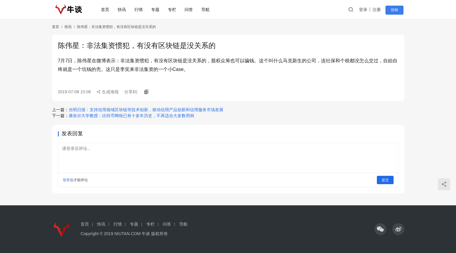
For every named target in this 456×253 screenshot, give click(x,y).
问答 (190, 9)
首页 (106, 9)
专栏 (173, 9)
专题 (157, 9)
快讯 (123, 9)
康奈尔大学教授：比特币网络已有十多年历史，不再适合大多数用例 (131, 115)
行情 (140, 9)
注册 (378, 9)
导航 (207, 9)
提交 (385, 180)
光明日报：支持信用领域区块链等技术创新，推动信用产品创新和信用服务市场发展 (146, 109)
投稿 (396, 10)
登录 (365, 9)
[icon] (380, 229)
